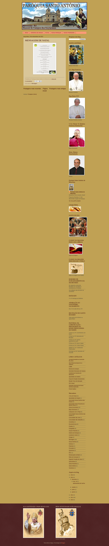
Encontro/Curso (73, 424)
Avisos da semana (73, 407)
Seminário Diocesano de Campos (77, 371)
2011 (72, 497)
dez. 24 (75, 481)
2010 (72, 499)
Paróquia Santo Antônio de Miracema (77, 192)
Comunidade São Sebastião (76, 419)
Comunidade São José (74, 417)
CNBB (70, 366)
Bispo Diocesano (73, 409)
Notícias (71, 443)
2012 (72, 495)
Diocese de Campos (74, 368)
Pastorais (71, 446)
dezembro (74, 479)
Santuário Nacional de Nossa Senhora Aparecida (76, 386)
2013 (72, 477)
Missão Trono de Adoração (75, 381)
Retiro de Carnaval (73, 457)
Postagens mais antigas (57, 88)
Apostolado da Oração (74, 398)
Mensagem (34, 83)
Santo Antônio (72, 465)
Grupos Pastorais (73, 430)
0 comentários (28, 81)
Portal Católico (72, 389)
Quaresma (71, 450)
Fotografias (71, 428)
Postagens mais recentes (32, 88)
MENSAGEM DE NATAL (37, 40)
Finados (71, 426)
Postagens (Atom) (32, 94)
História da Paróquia (74, 432)
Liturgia (71, 437)
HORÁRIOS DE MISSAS (37, 32)
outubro (74, 487)
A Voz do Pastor (73, 396)
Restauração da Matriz (74, 455)
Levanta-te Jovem (73, 435)
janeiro (74, 492)
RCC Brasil (71, 383)
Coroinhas (71, 422)
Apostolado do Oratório (74, 376)
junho (73, 489)
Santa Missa (72, 461)
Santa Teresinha (73, 463)
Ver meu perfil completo (75, 200)
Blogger (63, 542)
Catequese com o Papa (75, 411)
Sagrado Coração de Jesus (75, 459)
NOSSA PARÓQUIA (56, 32)
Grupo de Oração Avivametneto (76, 379)
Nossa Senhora (73, 441)
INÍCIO (26, 32)
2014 (72, 475)
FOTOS (47, 32)
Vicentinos (71, 468)
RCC (70, 452)
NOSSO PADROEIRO (69, 32)
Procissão (71, 448)
